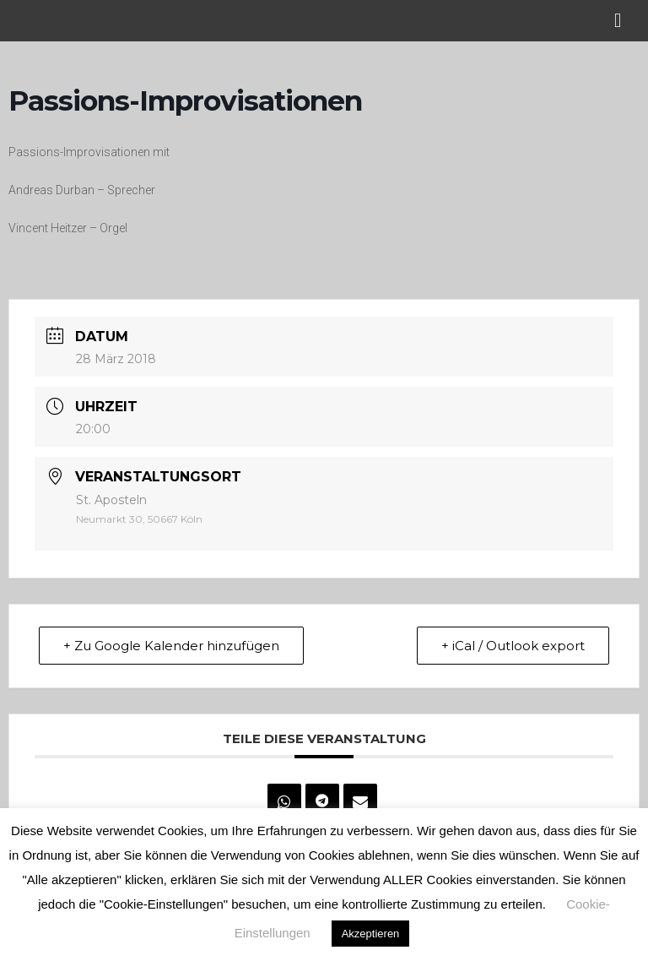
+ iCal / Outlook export (513, 646)
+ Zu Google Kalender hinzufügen (171, 646)
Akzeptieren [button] (371, 933)
